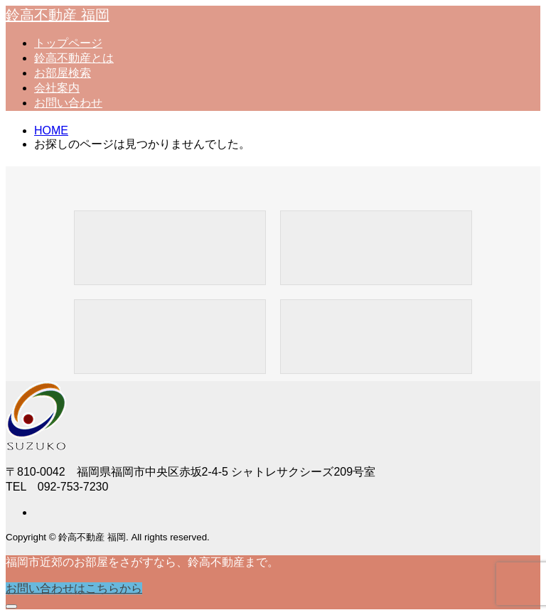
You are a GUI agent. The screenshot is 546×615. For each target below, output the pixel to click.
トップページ (68, 43)
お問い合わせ (68, 103)
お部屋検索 (62, 73)
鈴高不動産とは (74, 58)
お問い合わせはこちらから (74, 588)
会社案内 (57, 88)
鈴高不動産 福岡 (57, 15)
